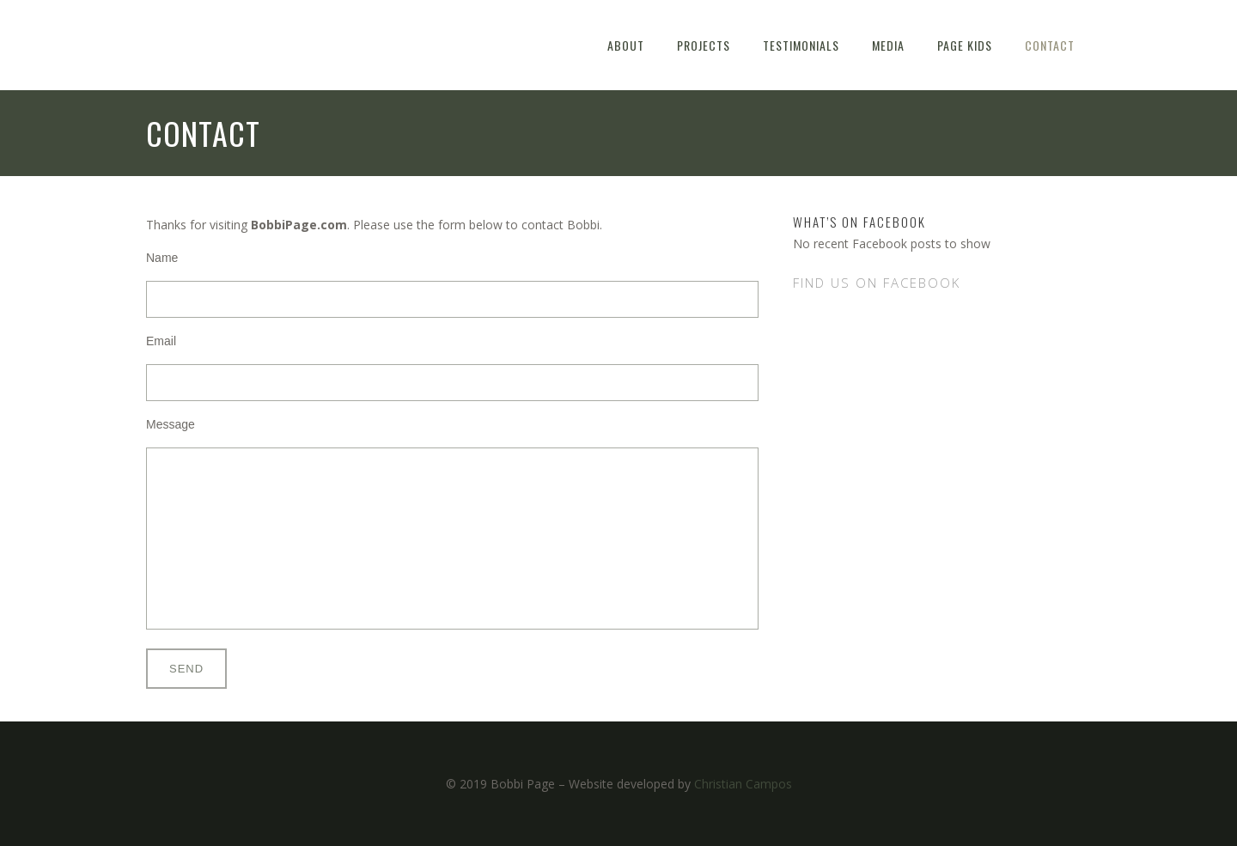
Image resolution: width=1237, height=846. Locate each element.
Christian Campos (743, 784)
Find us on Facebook (876, 282)
